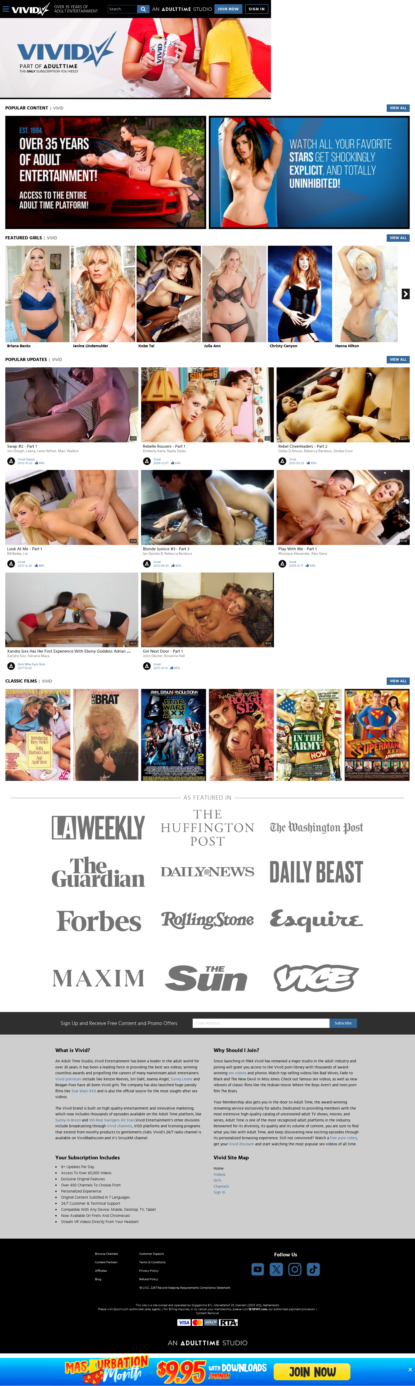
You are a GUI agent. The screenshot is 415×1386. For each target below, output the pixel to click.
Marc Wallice (68, 451)
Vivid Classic (26, 459)
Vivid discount (241, 1144)
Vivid (157, 459)
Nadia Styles (176, 451)
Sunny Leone (181, 1079)
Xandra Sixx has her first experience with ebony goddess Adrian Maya (72, 651)
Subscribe (343, 1023)
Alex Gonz (319, 554)
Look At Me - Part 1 (24, 549)
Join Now (228, 9)
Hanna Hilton (347, 346)
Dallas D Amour (290, 451)
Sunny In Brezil (68, 1120)
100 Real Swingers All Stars (112, 1120)
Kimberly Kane (154, 451)
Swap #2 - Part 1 (22, 446)
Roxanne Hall (174, 656)
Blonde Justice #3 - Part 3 (166, 549)
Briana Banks (19, 346)
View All (398, 238)
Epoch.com (121, 1309)
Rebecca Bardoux (318, 451)
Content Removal (207, 1313)
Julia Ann (212, 346)
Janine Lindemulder (90, 346)
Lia (25, 554)
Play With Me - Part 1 (297, 549)
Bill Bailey (14, 554)
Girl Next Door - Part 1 (163, 651)
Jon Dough (15, 451)
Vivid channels (119, 1126)
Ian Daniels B (153, 554)
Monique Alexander (294, 554)
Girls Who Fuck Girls (31, 664)
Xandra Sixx (16, 656)
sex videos (237, 1073)
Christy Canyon (283, 346)
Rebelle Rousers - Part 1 (164, 446)
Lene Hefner (46, 451)
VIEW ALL (398, 108)
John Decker (153, 656)
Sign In (257, 9)
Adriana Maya (38, 656)
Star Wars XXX (83, 1091)
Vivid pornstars (68, 1079)
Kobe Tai (146, 346)
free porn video (343, 1138)
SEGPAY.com (258, 1309)
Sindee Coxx (343, 451)
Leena (30, 451)
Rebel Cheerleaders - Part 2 (302, 446)
